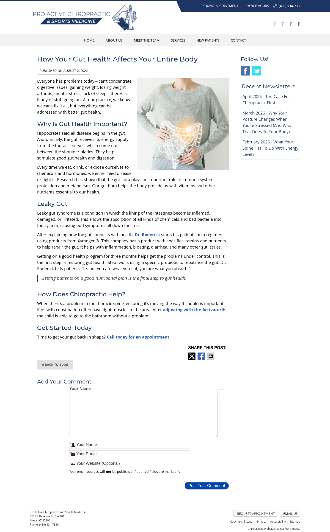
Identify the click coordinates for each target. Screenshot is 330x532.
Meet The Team (147, 40)
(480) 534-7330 (290, 6)
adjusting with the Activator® (194, 310)
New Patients (208, 40)
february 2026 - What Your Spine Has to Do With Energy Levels (270, 148)
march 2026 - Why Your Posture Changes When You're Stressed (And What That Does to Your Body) (267, 122)
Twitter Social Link (256, 71)
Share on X (192, 356)
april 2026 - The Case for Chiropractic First (266, 99)
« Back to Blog (55, 364)
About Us (114, 40)
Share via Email (211, 356)
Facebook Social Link (245, 71)
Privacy (261, 521)
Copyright (236, 521)
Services (178, 40)
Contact (238, 40)
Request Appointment (219, 5)
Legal (249, 521)
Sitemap (295, 521)
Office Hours (257, 5)
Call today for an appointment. (138, 337)
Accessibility (278, 521)
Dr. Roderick (147, 235)
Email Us (290, 513)
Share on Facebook (202, 356)
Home (89, 40)
